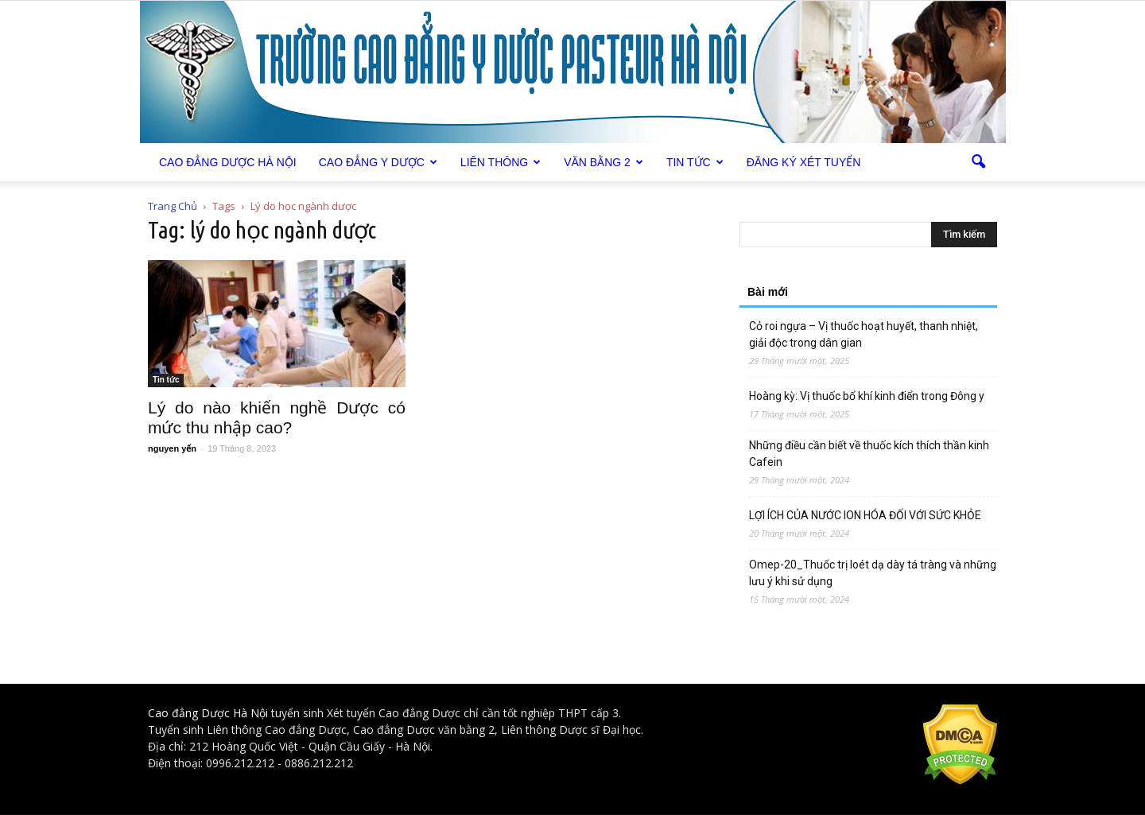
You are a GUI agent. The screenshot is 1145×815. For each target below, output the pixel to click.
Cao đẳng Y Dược (378, 162)
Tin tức (695, 162)
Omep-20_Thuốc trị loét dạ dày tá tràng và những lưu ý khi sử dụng (872, 573)
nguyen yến (172, 448)
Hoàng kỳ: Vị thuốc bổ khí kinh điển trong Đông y (866, 396)
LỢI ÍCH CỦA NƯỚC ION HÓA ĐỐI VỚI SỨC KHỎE (865, 515)
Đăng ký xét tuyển (804, 162)
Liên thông (500, 162)
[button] (978, 162)
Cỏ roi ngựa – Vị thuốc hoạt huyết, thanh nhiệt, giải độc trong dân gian (863, 334)
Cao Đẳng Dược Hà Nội (228, 162)
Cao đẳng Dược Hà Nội (208, 712)
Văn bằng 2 (603, 162)
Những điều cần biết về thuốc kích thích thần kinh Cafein (869, 453)
